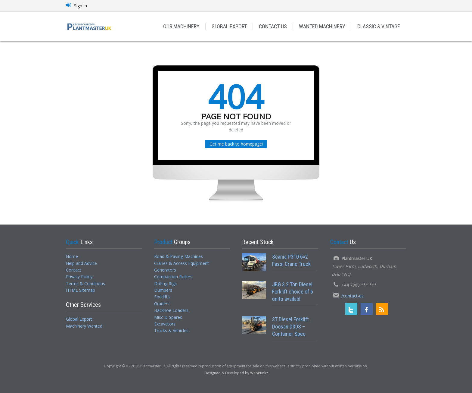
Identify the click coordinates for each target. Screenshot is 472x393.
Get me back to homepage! (236, 144)
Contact (73, 270)
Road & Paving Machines (178, 256)
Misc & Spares (168, 317)
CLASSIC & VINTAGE (378, 26)
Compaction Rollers (173, 276)
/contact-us (352, 296)
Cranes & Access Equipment (181, 263)
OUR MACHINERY (181, 26)
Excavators (164, 324)
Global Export (79, 319)
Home (72, 256)
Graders (161, 304)
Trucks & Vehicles (171, 330)
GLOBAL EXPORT (229, 26)
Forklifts (162, 297)
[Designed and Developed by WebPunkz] (236, 372)
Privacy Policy (79, 276)
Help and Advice (81, 263)
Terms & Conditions (85, 283)
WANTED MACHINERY (322, 26)
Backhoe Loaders (171, 310)
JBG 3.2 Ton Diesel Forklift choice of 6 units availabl (292, 291)
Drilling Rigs (165, 283)
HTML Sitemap (80, 290)
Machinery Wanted (84, 326)
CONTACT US (273, 26)
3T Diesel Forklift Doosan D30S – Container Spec (290, 326)
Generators (165, 270)
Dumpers (163, 290)
